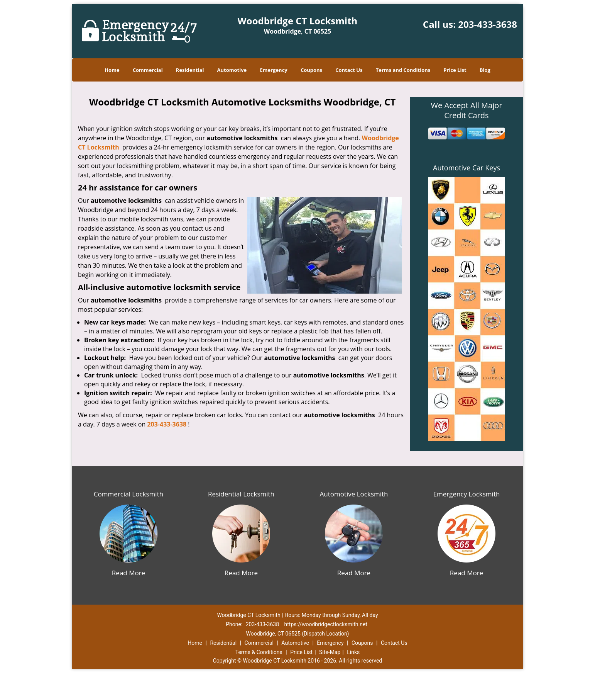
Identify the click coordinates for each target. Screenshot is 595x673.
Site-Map (329, 652)
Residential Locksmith (241, 493)
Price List (454, 69)
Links (353, 652)
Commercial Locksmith (128, 493)
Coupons (311, 69)
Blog (485, 69)
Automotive (232, 69)
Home (112, 69)
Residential (190, 69)
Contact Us (348, 69)
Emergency (273, 69)
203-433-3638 (487, 24)
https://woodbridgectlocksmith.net (325, 624)
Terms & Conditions (258, 652)
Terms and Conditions (403, 69)
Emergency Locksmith (466, 493)
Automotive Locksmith (353, 493)
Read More (128, 572)
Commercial (148, 69)
